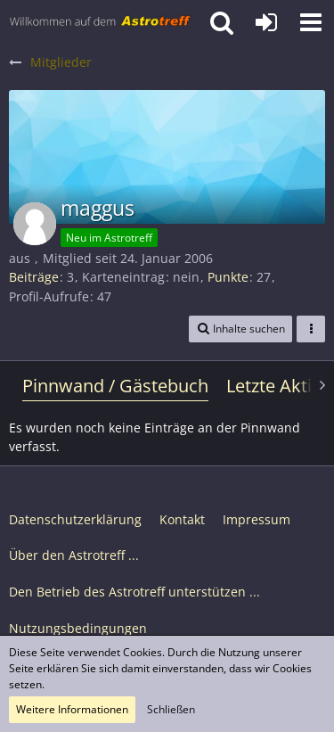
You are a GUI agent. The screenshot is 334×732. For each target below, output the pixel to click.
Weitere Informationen (72, 709)
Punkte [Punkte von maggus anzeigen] (228, 276)
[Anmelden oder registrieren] (266, 22)
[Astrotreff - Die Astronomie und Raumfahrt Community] (100, 22)
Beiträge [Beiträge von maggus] (34, 276)
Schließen (171, 709)
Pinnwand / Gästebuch (115, 386)
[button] (311, 22)
